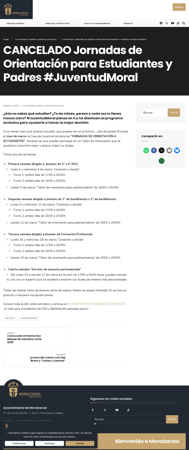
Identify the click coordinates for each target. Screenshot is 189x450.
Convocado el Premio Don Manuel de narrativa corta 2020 (24, 338)
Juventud (42, 39)
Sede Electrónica (15, 23)
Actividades (21, 39)
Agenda (32, 39)
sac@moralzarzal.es (14, 407)
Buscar (174, 112)
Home (6, 39)
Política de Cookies (115, 438)
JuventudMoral (29, 318)
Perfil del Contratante (57, 23)
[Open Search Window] (184, 23)
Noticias (51, 39)
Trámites (128, 23)
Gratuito (10, 318)
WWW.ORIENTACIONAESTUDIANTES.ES (97, 304)
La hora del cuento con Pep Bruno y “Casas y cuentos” (107, 336)
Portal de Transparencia (97, 23)
